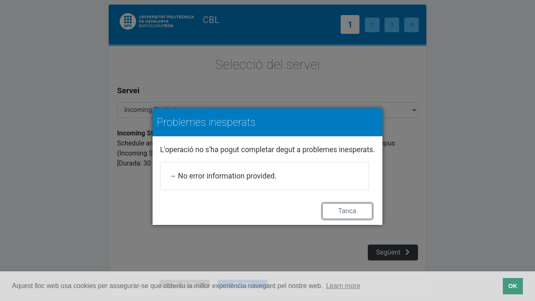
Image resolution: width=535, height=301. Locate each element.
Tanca (347, 211)
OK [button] (512, 286)
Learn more (343, 285)
